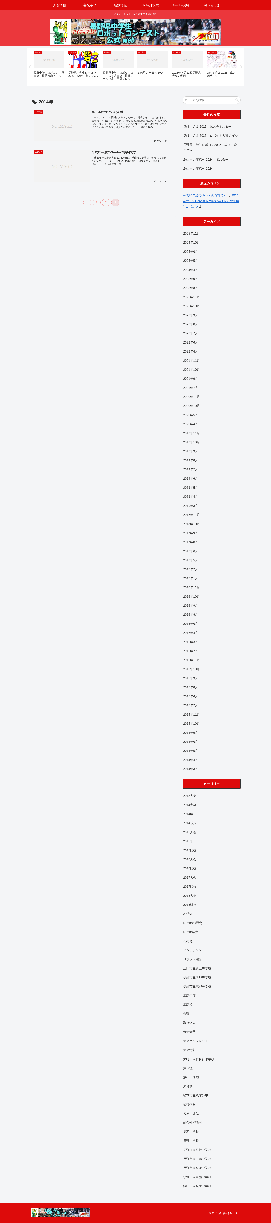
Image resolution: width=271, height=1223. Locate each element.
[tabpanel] (49, 66)
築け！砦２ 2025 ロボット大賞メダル (210, 135)
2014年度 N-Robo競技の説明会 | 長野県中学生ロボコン (211, 201)
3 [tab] (140, 88)
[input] (212, 100)
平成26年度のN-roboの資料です (205, 195)
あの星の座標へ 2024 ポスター (205, 159)
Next (241, 67)
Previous (29, 67)
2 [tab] (135, 88)
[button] (237, 100)
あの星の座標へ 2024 (198, 168)
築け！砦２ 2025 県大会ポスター (207, 126)
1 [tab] (130, 88)
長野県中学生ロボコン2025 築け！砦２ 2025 (210, 147)
